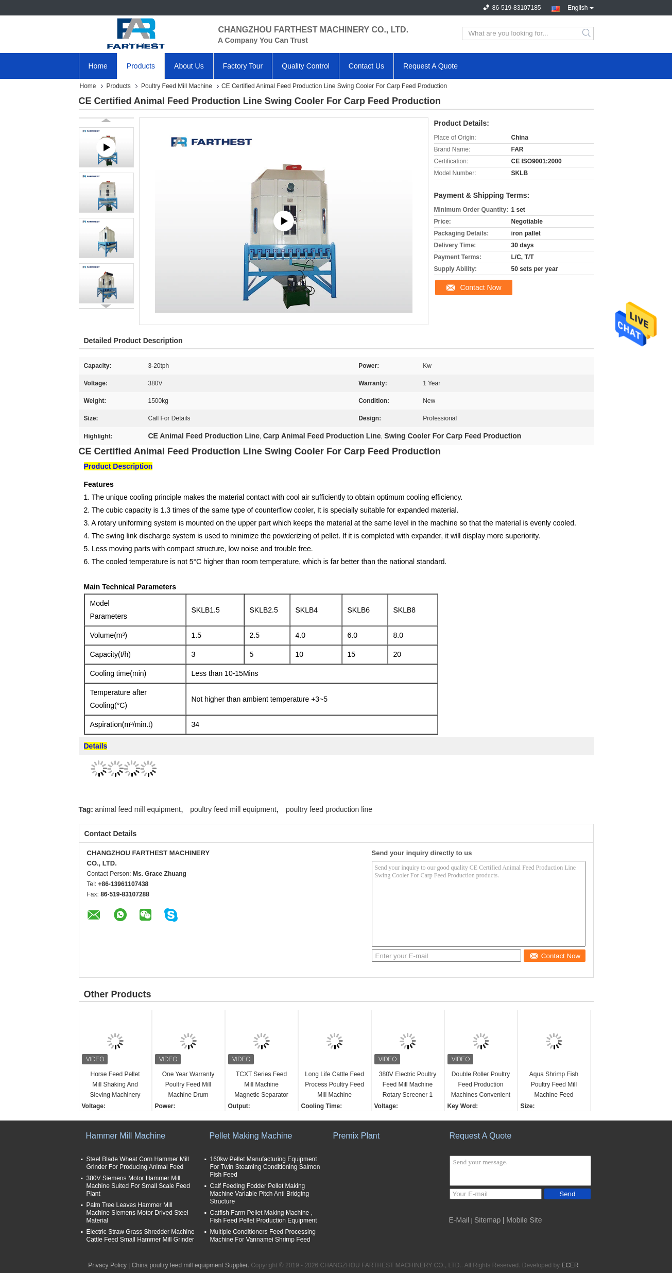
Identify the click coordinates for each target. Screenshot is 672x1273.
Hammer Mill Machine (126, 1135)
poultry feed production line (329, 809)
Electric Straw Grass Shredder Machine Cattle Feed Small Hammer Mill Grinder (141, 1235)
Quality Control (306, 66)
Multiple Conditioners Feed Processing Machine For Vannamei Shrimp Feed (263, 1235)
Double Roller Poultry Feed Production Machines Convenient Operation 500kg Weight (480, 1085)
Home (98, 66)
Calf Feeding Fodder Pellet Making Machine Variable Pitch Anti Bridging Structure (259, 1193)
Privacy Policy (107, 1265)
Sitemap (487, 1220)
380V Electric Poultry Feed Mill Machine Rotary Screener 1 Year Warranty (407, 1085)
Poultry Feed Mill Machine (176, 86)
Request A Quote (430, 66)
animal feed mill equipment (138, 809)
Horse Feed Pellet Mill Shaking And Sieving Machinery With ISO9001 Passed (115, 1085)
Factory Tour (243, 66)
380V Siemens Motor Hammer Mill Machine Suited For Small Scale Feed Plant (138, 1186)
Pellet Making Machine (251, 1135)
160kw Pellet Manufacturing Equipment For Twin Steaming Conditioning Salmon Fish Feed (265, 1167)
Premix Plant (356, 1135)
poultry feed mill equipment (233, 809)
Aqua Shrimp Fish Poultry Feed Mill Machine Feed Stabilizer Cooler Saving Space (553, 1085)
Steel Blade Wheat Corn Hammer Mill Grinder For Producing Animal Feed (138, 1163)
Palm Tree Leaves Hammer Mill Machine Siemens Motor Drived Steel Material (137, 1212)
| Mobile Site (522, 1220)
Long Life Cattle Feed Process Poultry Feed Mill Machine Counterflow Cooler (334, 1085)
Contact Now (480, 287)
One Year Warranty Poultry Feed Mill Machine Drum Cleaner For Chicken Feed (188, 1085)
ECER (569, 1265)
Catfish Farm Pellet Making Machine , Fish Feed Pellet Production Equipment (263, 1216)
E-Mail (459, 1220)
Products (141, 66)
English (580, 6)
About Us (189, 66)
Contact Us (366, 66)
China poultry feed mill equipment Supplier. (191, 1265)
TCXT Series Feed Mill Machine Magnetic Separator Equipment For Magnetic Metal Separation (261, 1085)
